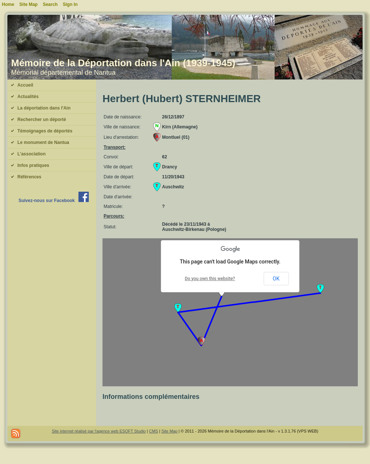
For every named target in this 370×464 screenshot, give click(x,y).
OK (276, 279)
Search (50, 4)
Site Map (169, 431)
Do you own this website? (210, 278)
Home (8, 4)
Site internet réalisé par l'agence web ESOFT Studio (99, 431)
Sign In (70, 4)
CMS (153, 431)
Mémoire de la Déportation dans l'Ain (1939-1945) (123, 62)
